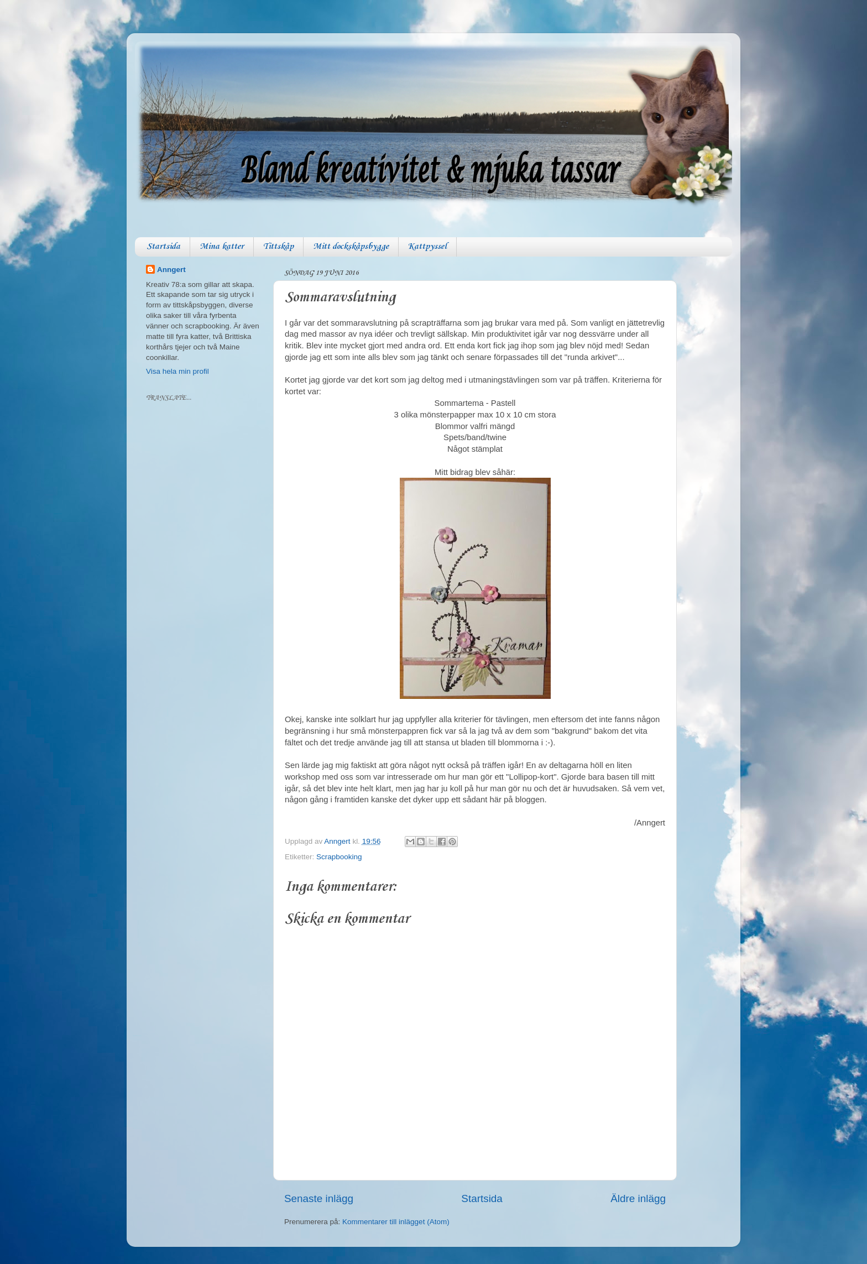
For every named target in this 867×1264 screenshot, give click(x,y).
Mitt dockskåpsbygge (351, 247)
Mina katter (222, 247)
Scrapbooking (339, 857)
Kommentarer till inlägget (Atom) (396, 1222)
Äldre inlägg (638, 1198)
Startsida (163, 247)
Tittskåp (278, 247)
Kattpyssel (427, 247)
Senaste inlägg (318, 1198)
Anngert (171, 269)
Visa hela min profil (177, 371)
